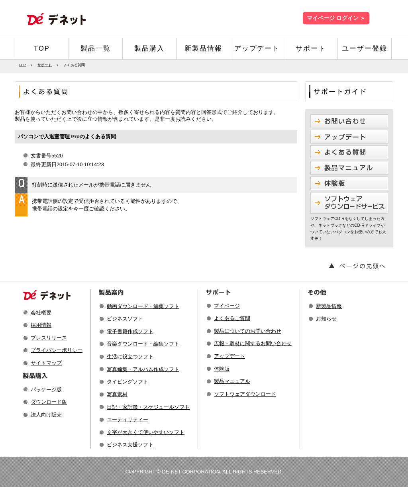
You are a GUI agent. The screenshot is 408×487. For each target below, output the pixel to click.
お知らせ (326, 319)
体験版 (222, 369)
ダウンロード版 (49, 402)
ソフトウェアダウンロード (245, 394)
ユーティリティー (127, 419)
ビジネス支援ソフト (130, 445)
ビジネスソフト (125, 319)
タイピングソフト (127, 382)
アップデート (257, 48)
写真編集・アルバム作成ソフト (143, 369)
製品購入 (149, 48)
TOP (42, 48)
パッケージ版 (46, 390)
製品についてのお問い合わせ (247, 331)
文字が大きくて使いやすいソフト (145, 432)
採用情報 (41, 325)
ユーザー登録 (364, 48)
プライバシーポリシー (56, 350)
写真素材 (117, 394)
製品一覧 (95, 48)
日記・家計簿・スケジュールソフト (148, 407)
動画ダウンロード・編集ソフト (143, 306)
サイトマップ (46, 363)
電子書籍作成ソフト (130, 331)
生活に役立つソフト (130, 356)
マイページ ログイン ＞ (336, 18)
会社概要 (41, 313)
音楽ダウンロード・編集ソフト (143, 344)
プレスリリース (49, 338)
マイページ (227, 306)
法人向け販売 (46, 415)
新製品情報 (203, 48)
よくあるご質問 (232, 318)
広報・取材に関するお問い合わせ (253, 343)
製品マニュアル (232, 381)
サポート (311, 48)
